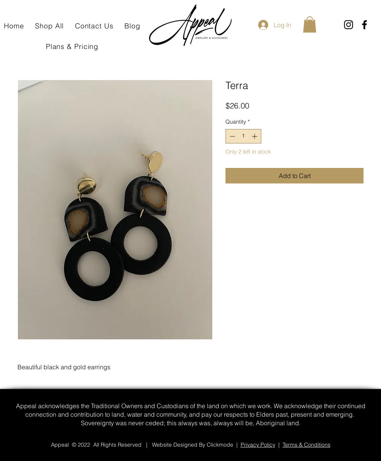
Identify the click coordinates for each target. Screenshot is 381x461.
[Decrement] (231, 136)
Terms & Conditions (306, 444)
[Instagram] (349, 25)
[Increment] (255, 136)
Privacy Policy (258, 444)
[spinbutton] (243, 136)
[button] (309, 24)
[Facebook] (364, 25)
